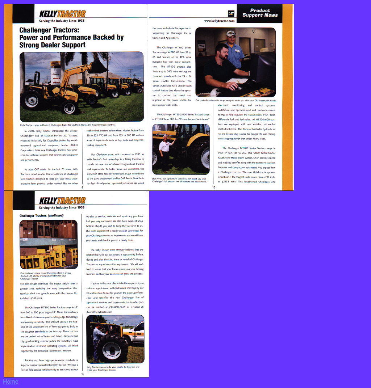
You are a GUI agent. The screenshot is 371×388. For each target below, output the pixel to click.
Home (10, 382)
